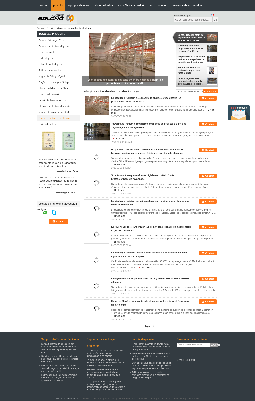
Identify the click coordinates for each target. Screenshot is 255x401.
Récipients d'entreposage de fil (54, 100)
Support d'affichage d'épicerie (53, 40)
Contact (209, 98)
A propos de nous (78, 5)
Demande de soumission (187, 5)
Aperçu (40, 28)
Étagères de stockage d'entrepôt (54, 106)
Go (215, 19)
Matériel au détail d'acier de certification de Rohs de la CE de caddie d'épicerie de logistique (151, 356)
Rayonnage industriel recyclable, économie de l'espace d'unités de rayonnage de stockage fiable (190, 48)
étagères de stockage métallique (54, 82)
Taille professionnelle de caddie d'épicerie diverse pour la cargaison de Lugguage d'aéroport (150, 375)
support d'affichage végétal (52, 76)
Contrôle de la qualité (131, 5)
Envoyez (214, 344)
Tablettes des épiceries (50, 70)
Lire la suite (120, 138)
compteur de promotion (50, 94)
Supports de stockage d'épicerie (54, 46)
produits (58, 5)
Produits (51, 28)
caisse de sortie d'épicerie (51, 64)
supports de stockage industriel (54, 112)
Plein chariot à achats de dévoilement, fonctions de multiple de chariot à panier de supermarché (151, 347)
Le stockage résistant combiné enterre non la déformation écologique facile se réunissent (190, 81)
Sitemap (190, 359)
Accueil (43, 5)
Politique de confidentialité (66, 398)
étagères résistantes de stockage (55, 118)
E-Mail (180, 359)
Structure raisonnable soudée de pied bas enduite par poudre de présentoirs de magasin (59, 359)
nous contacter (158, 5)
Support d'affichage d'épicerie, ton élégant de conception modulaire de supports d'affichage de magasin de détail (58, 348)
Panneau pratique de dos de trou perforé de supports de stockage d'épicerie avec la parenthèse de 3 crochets (103, 373)
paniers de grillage (48, 124)
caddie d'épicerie (47, 52)
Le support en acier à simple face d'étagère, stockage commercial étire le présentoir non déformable (106, 363)
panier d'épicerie (47, 58)
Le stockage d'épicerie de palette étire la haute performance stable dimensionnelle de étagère (106, 353)
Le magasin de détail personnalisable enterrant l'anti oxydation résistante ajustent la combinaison (59, 378)
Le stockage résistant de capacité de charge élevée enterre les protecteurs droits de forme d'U (191, 38)
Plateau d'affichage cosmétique (54, 88)
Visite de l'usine (103, 5)
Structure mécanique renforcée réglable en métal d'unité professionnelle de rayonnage (189, 70)
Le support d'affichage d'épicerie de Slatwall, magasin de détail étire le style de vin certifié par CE (60, 368)
